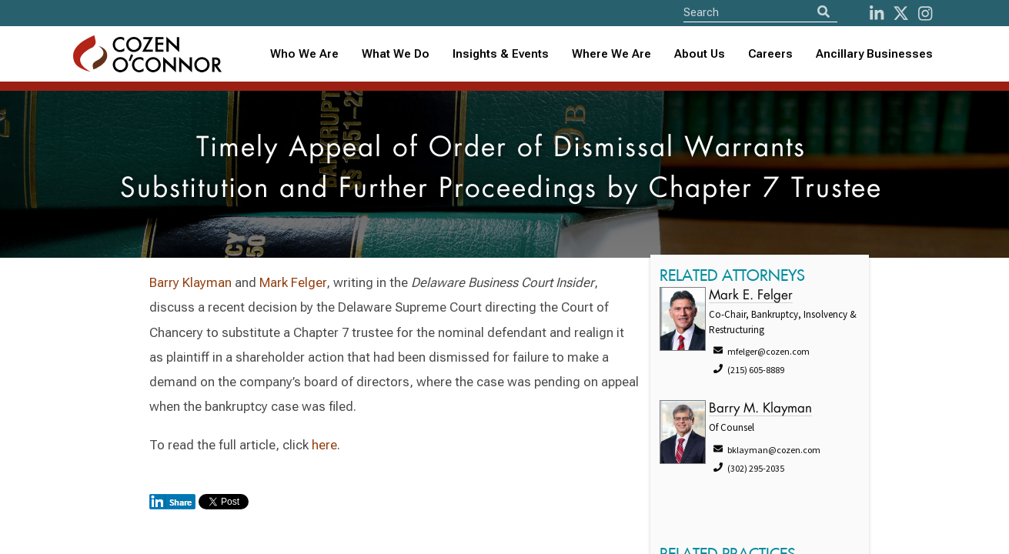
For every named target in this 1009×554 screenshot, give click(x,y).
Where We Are (611, 54)
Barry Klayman (190, 282)
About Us (699, 54)
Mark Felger (292, 282)
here (324, 444)
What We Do (395, 54)
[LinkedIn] (877, 13)
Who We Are (304, 54)
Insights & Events (501, 54)
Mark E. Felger (751, 295)
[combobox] (500, 54)
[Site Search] (760, 12)
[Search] (823, 12)
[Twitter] (901, 13)
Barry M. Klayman (760, 409)
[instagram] (925, 13)
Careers (770, 54)
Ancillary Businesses (874, 54)
